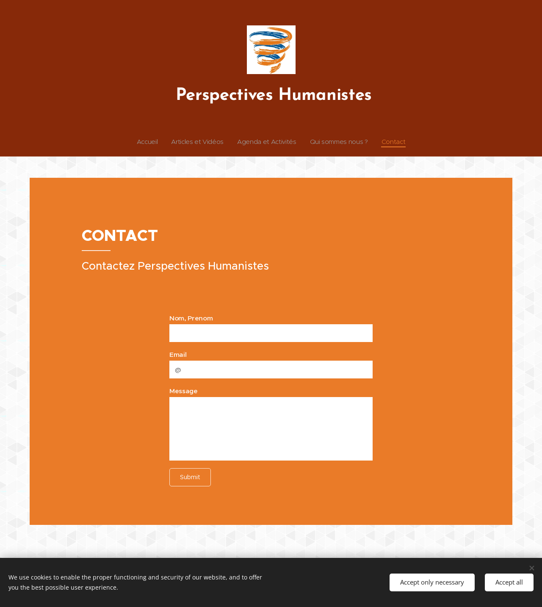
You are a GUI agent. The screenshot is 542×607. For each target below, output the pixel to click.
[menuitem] (146, 141)
